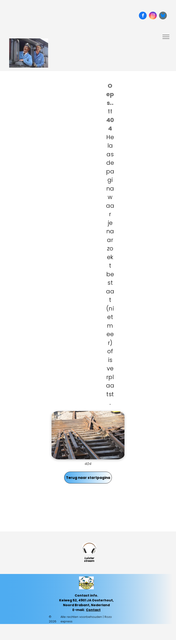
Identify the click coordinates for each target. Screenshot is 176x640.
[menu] (166, 37)
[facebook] (143, 16)
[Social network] (163, 16)
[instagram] (153, 16)
